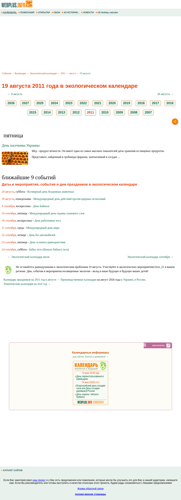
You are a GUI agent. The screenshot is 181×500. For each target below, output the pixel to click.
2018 (141, 103)
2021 (97, 103)
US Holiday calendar (107, 12)
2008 (133, 112)
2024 (54, 103)
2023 (68, 103)
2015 (32, 112)
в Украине (127, 279)
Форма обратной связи (90, 488)
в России (140, 279)
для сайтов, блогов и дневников (91, 356)
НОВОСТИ (87, 12)
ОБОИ (56, 12)
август (72, 73)
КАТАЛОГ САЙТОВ (12, 470)
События (6, 73)
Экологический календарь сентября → (150, 256)
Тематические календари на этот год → (27, 283)
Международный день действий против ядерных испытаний (69, 198)
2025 (39, 103)
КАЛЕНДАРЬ (9, 12)
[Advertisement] (90, 44)
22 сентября (9, 235)
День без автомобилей (42, 235)
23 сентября (9, 242)
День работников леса (48, 220)
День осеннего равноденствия (47, 242)
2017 (155, 103)
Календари (20, 73)
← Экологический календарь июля (28, 256)
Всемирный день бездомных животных (50, 191)
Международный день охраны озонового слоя (57, 213)
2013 (61, 112)
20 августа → (165, 94)
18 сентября (9, 220)
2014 (47, 112)
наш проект (39, 480)
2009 (119, 112)
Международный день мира (42, 227)
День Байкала (41, 206)
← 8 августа (15, 94)
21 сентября (9, 227)
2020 (112, 103)
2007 (148, 112)
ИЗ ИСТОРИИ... (71, 12)
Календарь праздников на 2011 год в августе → (32, 279)
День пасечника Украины (21, 145)
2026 (11, 103)
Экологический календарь (43, 73)
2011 (63, 73)
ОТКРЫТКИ (43, 12)
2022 (83, 103)
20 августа (8, 191)
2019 (126, 103)
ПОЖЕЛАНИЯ (26, 12)
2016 (169, 103)
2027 (25, 103)
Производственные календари (78, 279)
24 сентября (9, 249)
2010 (104, 112)
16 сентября (9, 213)
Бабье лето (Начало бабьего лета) (49, 249)
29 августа (8, 198)
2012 (76, 112)
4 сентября (8, 206)
